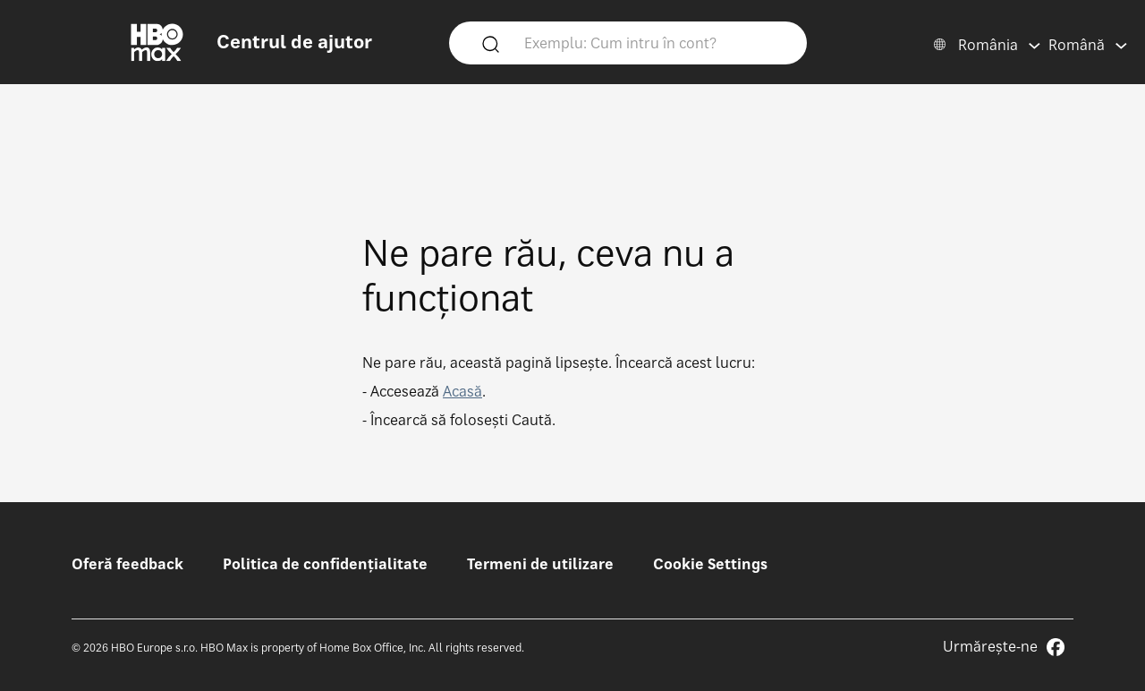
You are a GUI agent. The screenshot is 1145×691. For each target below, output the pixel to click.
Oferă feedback (127, 564)
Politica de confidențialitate (325, 564)
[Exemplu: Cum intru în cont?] (653, 42)
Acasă (462, 391)
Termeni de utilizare (540, 564)
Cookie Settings (710, 564)
